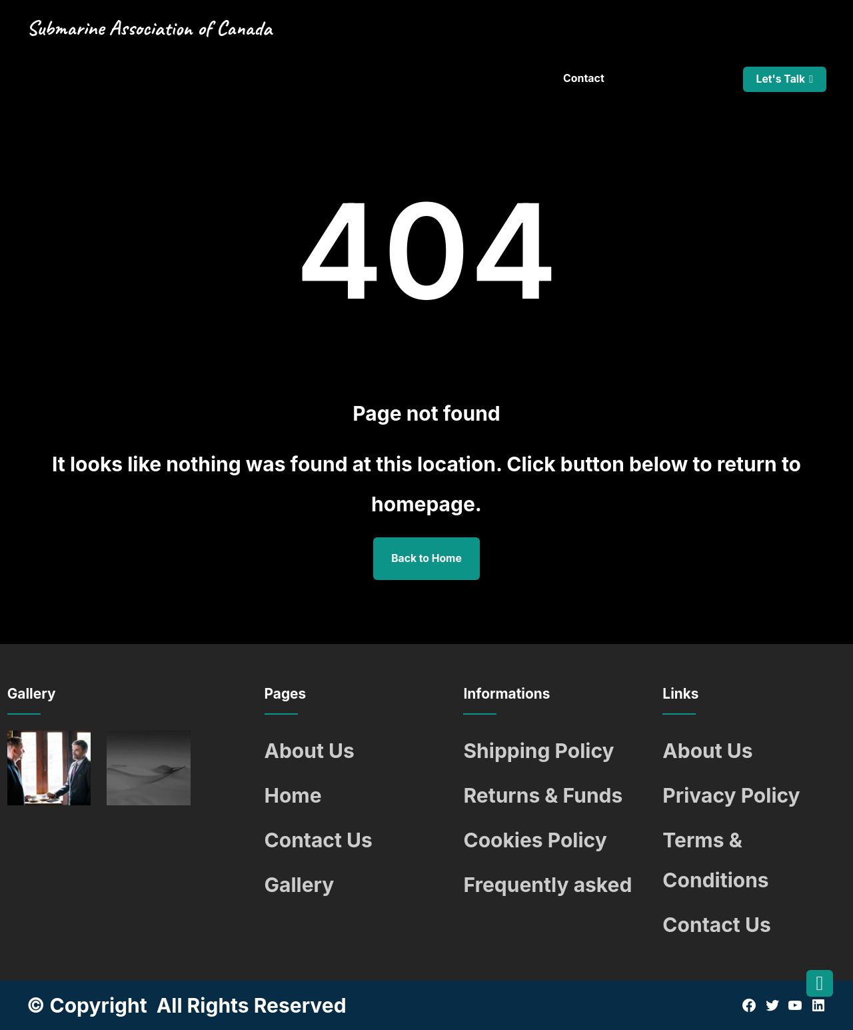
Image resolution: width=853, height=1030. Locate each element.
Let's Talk (781, 79)
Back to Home (426, 558)
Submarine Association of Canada (149, 28)
